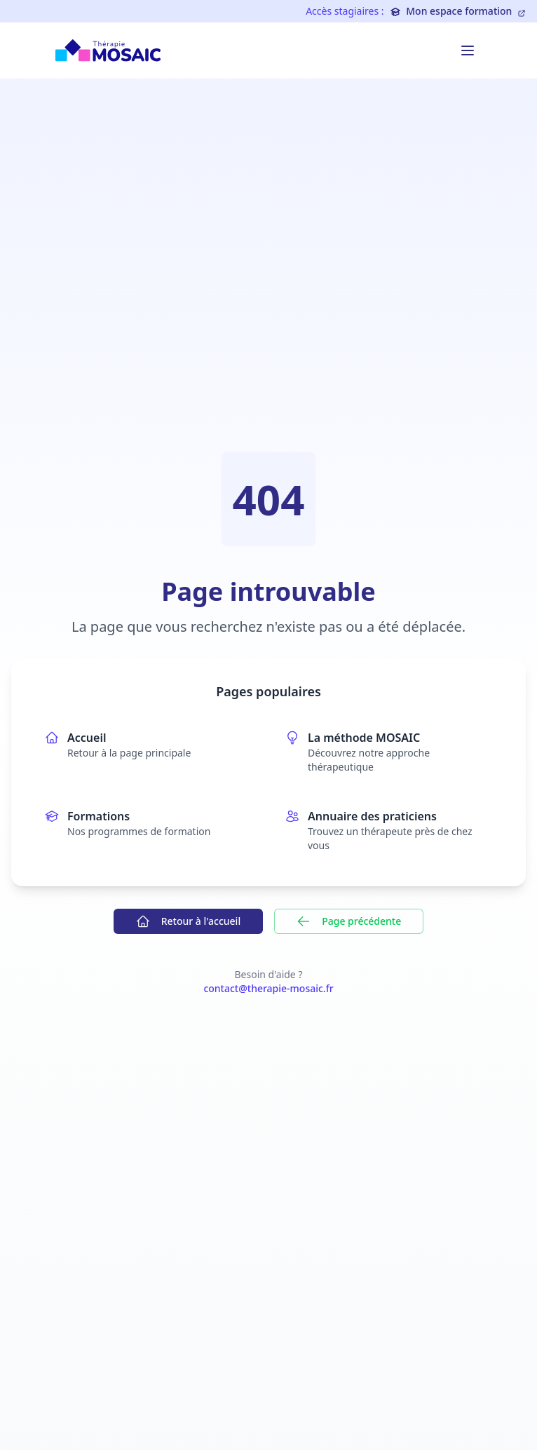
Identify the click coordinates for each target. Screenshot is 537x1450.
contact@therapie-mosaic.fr (268, 988)
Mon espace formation (458, 11)
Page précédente (349, 921)
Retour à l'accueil (188, 921)
